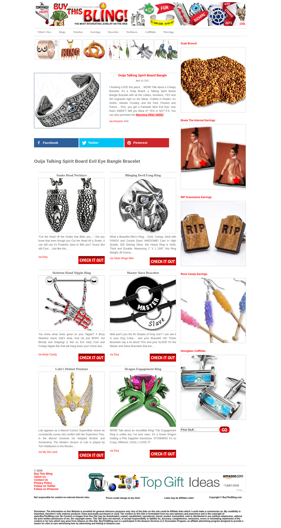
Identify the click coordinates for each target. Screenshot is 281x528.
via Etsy (43, 257)
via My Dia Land (47, 452)
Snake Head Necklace (71, 175)
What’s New (44, 32)
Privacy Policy (43, 483)
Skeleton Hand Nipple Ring (71, 273)
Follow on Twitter (45, 486)
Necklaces (132, 32)
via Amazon (116, 121)
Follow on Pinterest (46, 489)
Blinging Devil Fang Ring (143, 175)
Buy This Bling (43, 473)
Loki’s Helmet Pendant (71, 369)
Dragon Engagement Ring (143, 369)
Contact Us (41, 479)
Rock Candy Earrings (194, 274)
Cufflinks (150, 32)
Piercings (169, 32)
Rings (62, 32)
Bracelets (113, 32)
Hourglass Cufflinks (193, 351)
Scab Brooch (189, 43)
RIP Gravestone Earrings (196, 197)
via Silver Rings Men (122, 258)
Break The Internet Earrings (198, 120)
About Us (40, 476)
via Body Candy (47, 354)
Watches (78, 32)
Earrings (95, 32)
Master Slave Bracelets (143, 273)
